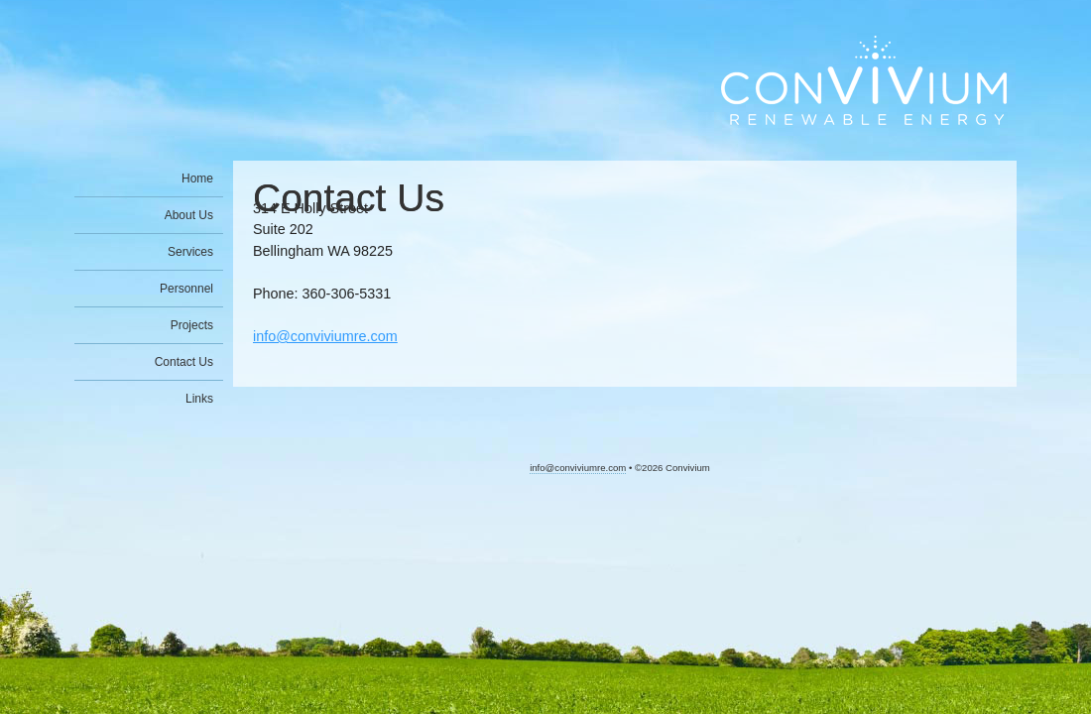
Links (199, 399)
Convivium (864, 80)
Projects (192, 325)
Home (197, 178)
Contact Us (184, 362)
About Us (189, 215)
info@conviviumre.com (325, 336)
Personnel (186, 289)
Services (190, 252)
